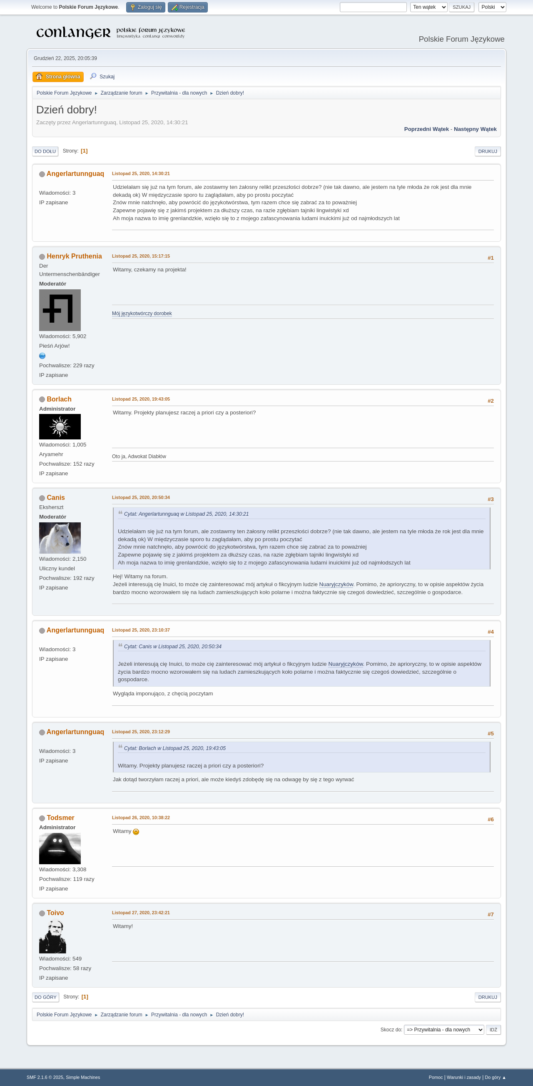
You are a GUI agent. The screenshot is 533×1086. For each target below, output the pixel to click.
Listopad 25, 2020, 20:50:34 (141, 497)
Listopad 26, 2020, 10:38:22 (141, 817)
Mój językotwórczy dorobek (142, 313)
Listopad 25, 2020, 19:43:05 (141, 398)
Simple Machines (83, 1077)
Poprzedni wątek (426, 129)
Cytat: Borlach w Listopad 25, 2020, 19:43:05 (175, 748)
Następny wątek (475, 129)
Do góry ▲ (495, 1077)
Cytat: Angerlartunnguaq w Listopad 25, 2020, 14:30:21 (186, 514)
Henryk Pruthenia (74, 256)
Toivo (55, 912)
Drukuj (487, 151)
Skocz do (391, 1030)
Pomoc (436, 1077)
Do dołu (45, 151)
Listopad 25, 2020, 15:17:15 (141, 255)
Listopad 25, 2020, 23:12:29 (141, 731)
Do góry (46, 997)
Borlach (59, 399)
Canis (56, 497)
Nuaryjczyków (336, 584)
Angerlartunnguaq (76, 173)
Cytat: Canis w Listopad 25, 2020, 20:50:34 (173, 647)
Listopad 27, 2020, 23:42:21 (141, 912)
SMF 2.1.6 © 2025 (45, 1077)
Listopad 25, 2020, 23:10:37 (141, 629)
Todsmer (60, 817)
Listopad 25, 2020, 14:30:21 (141, 173)
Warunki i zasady (464, 1077)
